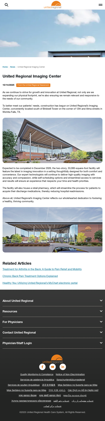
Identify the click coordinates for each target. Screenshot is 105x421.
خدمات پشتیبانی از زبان (83, 401)
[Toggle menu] (100, 5)
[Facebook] (42, 367)
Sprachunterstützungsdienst (71, 380)
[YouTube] (52, 367)
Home (5, 67)
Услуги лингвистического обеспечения (31, 401)
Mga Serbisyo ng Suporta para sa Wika (77, 385)
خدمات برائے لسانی (52, 406)
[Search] (7, 5)
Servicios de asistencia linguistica (37, 380)
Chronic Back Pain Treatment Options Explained (30, 276)
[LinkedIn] (63, 367)
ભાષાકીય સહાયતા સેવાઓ (75, 396)
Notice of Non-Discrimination (70, 374)
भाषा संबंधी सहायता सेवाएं (50, 396)
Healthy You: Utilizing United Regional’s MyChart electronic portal (40, 283)
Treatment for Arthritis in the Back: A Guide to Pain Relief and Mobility (42, 269)
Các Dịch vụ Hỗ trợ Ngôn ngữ (83, 390)
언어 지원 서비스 (57, 390)
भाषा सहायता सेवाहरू (28, 396)
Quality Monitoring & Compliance (36, 374)
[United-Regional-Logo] (53, 359)
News (12, 67)
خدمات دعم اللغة (61, 401)
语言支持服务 (48, 385)
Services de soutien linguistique (24, 385)
